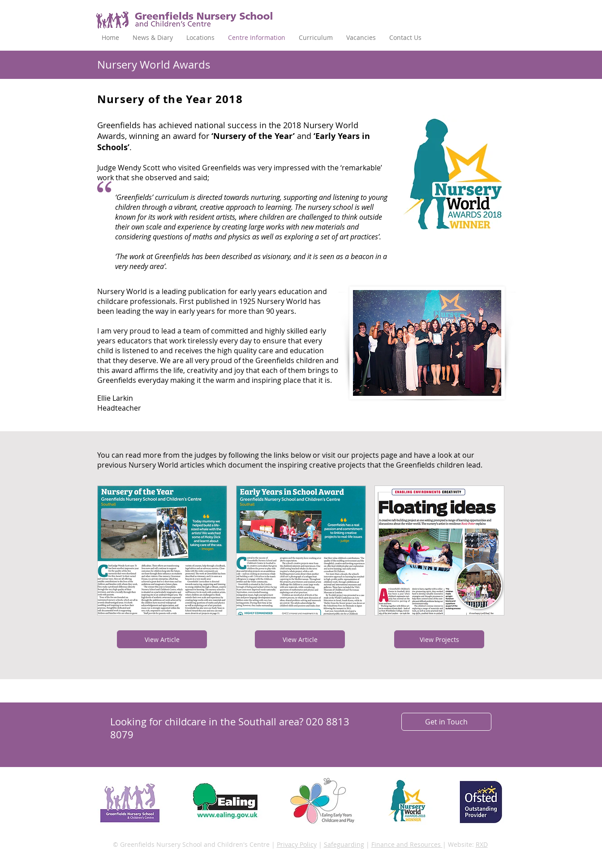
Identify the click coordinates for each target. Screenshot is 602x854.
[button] (200, 37)
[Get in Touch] (446, 722)
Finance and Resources (407, 844)
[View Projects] (439, 639)
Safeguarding (344, 844)
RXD (482, 844)
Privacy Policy (297, 844)
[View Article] (162, 639)
